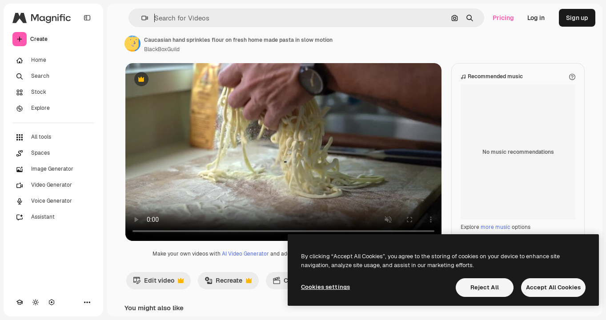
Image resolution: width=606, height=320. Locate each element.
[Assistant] (53, 217)
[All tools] (53, 137)
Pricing (503, 18)
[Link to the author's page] (132, 44)
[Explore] (53, 108)
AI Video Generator (245, 253)
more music (495, 227)
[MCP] (51, 302)
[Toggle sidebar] (87, 18)
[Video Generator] (53, 185)
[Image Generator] (53, 169)
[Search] (53, 76)
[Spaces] (53, 153)
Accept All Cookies (553, 287)
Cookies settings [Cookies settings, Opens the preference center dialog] (325, 287)
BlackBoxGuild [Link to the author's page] (162, 49)
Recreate (228, 282)
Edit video (158, 282)
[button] (141, 18)
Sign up (577, 18)
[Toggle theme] (35, 302)
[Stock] (53, 92)
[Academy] (19, 302)
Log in (536, 18)
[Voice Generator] (53, 201)
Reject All (484, 287)
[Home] (53, 60)
